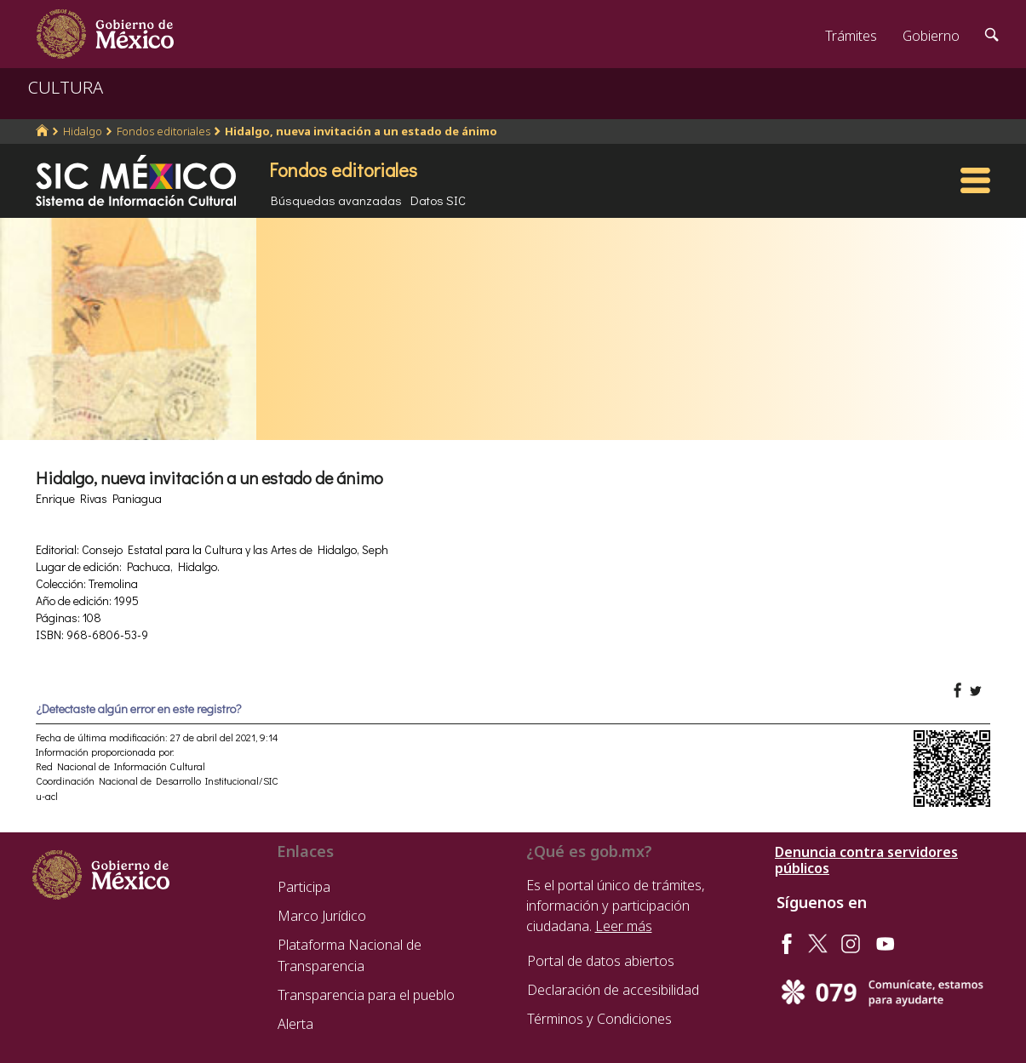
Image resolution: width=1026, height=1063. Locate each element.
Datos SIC (438, 200)
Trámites (851, 35)
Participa (304, 886)
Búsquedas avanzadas (336, 200)
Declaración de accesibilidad (613, 989)
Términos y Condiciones (599, 1018)
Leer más (623, 926)
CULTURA (65, 87)
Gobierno (931, 35)
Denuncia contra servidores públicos (866, 860)
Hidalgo (82, 131)
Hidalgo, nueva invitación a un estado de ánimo (361, 131)
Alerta (295, 1023)
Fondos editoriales (163, 131)
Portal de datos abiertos (600, 961)
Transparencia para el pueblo (366, 995)
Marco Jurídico (322, 915)
